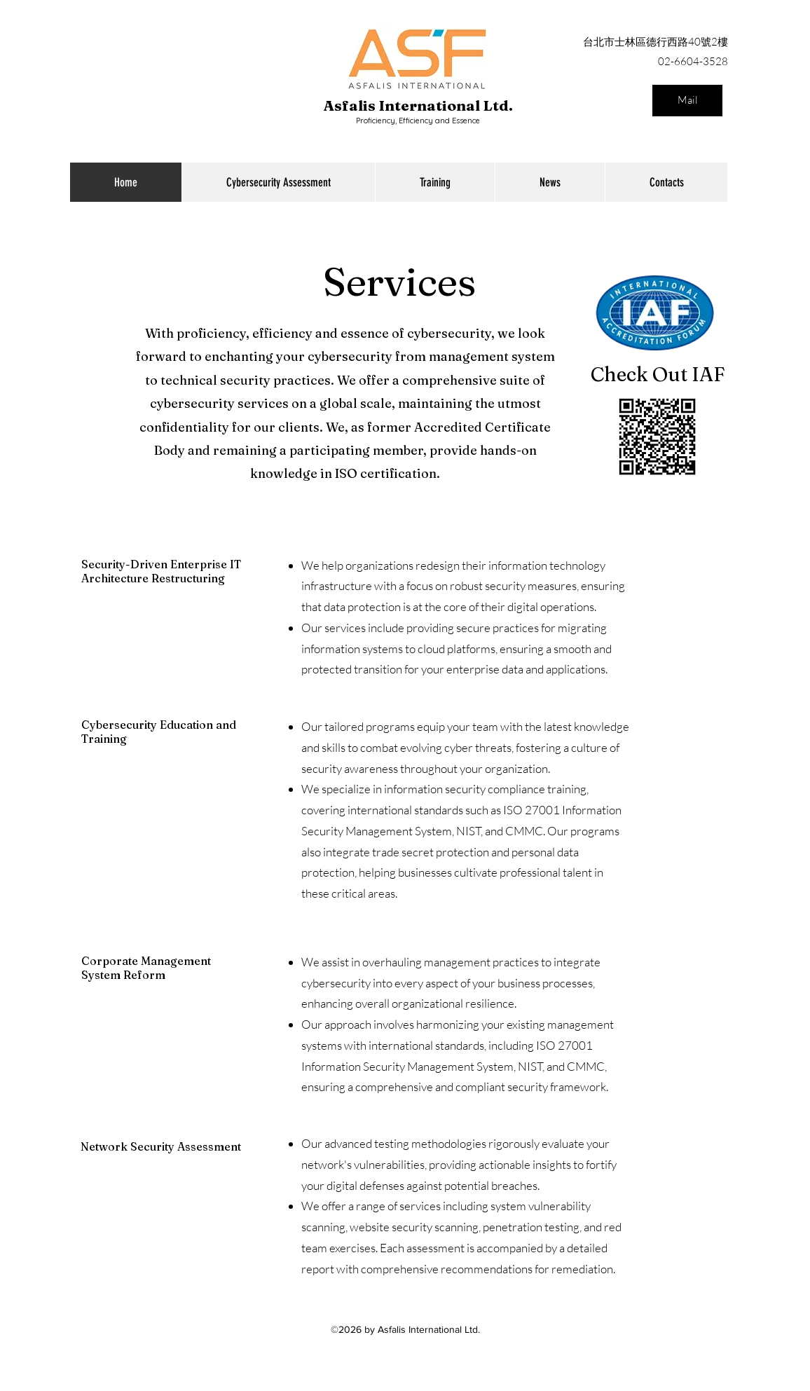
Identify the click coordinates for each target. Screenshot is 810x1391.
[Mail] (687, 100)
